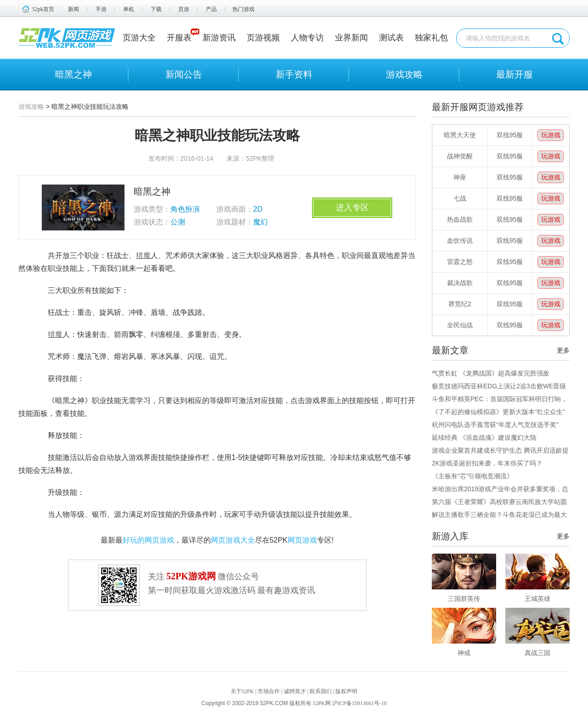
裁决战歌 (460, 282)
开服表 (179, 37)
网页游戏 (302, 540)
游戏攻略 (404, 74)
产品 (211, 9)
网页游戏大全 (233, 540)
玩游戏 (550, 135)
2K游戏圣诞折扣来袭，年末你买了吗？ (487, 463)
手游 (101, 9)
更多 (563, 350)
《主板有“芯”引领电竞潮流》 (472, 476)
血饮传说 (460, 240)
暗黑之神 (73, 74)
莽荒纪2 (459, 304)
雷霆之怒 (460, 261)
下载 (156, 9)
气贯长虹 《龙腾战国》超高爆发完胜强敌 (490, 373)
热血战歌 (460, 219)
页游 (183, 9)
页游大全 (139, 37)
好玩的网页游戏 (148, 540)
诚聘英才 (295, 691)
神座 (459, 177)
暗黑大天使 (460, 135)
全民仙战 (460, 325)
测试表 (391, 37)
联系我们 (321, 691)
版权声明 (346, 691)
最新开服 (514, 74)
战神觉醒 (460, 156)
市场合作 (269, 691)
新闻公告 (183, 74)
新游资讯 (219, 37)
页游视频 (263, 37)
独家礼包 (431, 37)
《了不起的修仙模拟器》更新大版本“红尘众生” (498, 411)
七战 (459, 198)
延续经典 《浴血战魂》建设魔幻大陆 (484, 437)
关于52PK (242, 691)
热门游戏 (243, 9)
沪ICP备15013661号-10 (359, 703)
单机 (128, 9)
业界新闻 (351, 37)
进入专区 (352, 207)
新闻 (73, 9)
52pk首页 (43, 9)
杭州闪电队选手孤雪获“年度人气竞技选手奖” (495, 424)
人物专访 (307, 37)
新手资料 (294, 74)
